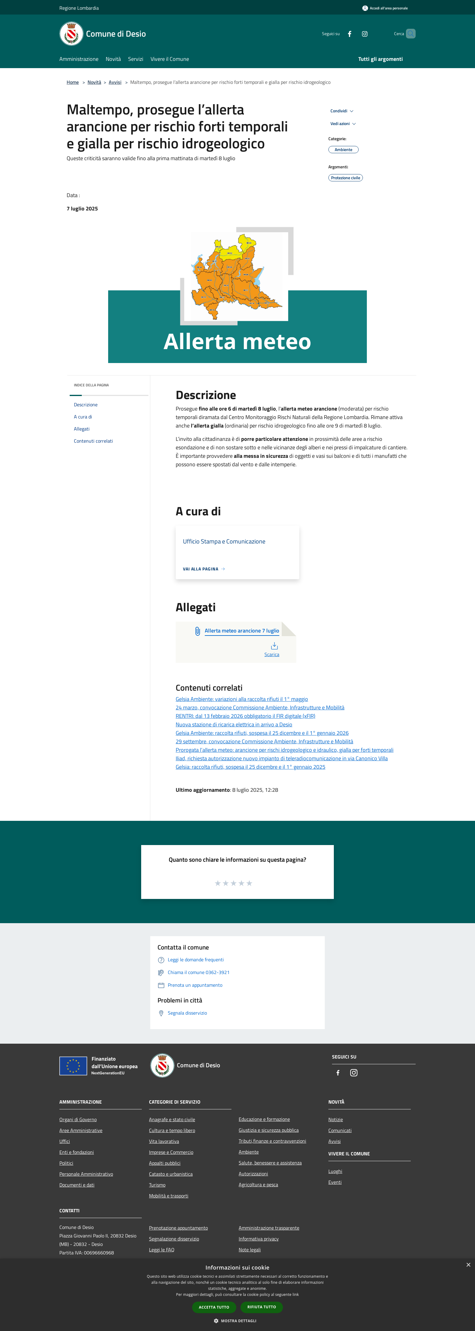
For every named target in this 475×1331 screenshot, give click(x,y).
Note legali (250, 1249)
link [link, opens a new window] (296, 1294)
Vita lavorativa (164, 1141)
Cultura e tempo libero (172, 1130)
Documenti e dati (77, 1184)
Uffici (64, 1141)
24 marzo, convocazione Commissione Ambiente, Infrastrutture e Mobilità (260, 707)
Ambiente (249, 1151)
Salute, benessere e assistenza (270, 1162)
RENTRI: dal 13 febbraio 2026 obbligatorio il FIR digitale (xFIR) (245, 716)
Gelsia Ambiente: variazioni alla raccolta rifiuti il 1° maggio (242, 699)
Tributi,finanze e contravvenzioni (272, 1140)
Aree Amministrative (80, 1130)
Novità (94, 82)
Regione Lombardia (79, 8)
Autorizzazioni (253, 1173)
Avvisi (115, 82)
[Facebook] (339, 33)
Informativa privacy (259, 1238)
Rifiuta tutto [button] (261, 1307)
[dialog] (237, 1295)
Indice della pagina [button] (91, 385)
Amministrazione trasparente (269, 1227)
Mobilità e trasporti (168, 1195)
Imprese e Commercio (171, 1152)
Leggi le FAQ (161, 1249)
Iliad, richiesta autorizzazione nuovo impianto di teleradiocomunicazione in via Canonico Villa (282, 758)
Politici (66, 1163)
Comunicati (340, 1130)
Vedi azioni (344, 123)
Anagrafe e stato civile (172, 1119)
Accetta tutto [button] (214, 1307)
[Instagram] (354, 33)
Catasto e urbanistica (171, 1173)
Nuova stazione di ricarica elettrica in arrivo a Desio (234, 724)
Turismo (157, 1184)
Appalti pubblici (165, 1163)
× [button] (468, 1265)
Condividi (343, 111)
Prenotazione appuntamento (178, 1227)
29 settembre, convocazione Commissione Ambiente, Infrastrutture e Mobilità (264, 741)
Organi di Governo (78, 1119)
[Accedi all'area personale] (385, 8)
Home (73, 82)
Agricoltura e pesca (258, 1184)
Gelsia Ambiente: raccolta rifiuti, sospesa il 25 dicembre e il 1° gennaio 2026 (262, 733)
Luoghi (335, 1171)
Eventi (335, 1182)
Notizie (335, 1119)
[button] (237, 1321)
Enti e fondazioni (76, 1152)
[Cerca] (408, 33)
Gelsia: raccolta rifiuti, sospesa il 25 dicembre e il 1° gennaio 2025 (250, 767)
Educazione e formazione (264, 1119)
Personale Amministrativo (86, 1173)
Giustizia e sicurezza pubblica (269, 1130)
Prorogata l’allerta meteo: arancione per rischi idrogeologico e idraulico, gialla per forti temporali (285, 750)
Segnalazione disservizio (174, 1238)
